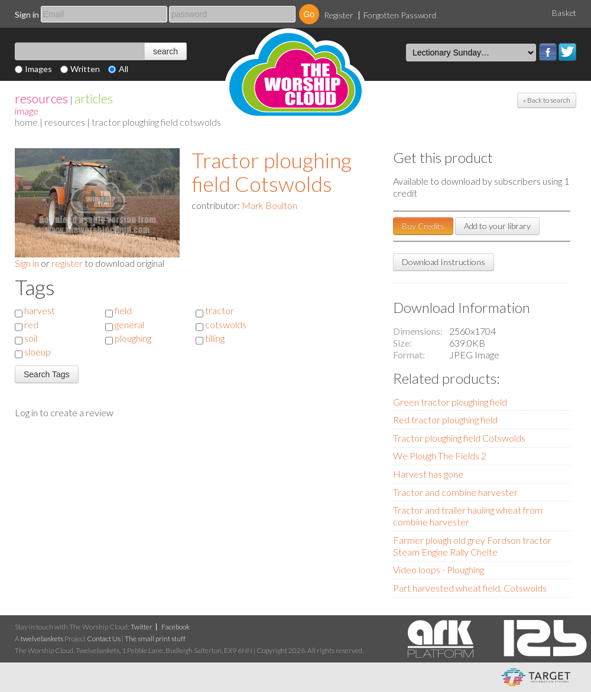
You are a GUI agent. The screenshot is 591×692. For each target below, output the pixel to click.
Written (85, 69)
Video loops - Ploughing (438, 569)
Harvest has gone (428, 473)
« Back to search (546, 100)
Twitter (567, 52)
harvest (39, 310)
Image (26, 110)
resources (41, 98)
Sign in (27, 14)
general (129, 324)
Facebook (548, 52)
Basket (564, 13)
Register (338, 15)
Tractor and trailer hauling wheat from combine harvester (468, 515)
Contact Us (104, 638)
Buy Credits (423, 226)
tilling (215, 338)
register (67, 263)
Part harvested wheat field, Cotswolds (470, 587)
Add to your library (497, 226)
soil (30, 338)
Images (38, 69)
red (31, 324)
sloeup (37, 351)
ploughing (133, 338)
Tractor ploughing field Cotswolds (271, 172)
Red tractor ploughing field (445, 419)
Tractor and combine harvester (455, 492)
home (26, 122)
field (123, 310)
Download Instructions (443, 262)
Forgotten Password (399, 15)
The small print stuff (155, 638)
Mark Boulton (269, 205)
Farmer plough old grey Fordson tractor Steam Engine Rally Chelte (472, 545)
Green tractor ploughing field (450, 401)
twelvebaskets (42, 638)
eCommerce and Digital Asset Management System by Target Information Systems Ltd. (535, 677)
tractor (219, 310)
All (123, 69)
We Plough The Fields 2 (439, 455)
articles (93, 98)
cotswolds (225, 324)
